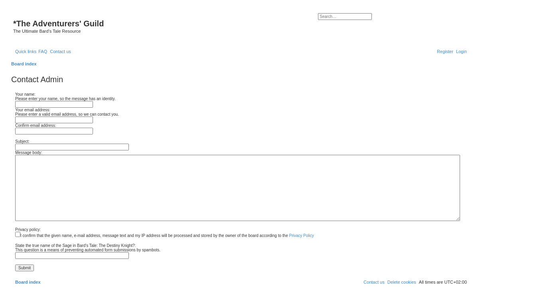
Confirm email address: (35, 125)
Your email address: (32, 110)
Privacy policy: (28, 229)
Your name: (25, 94)
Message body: (28, 152)
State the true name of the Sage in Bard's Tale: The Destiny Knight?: (75, 245)
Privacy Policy (301, 235)
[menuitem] (42, 51)
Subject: (22, 141)
